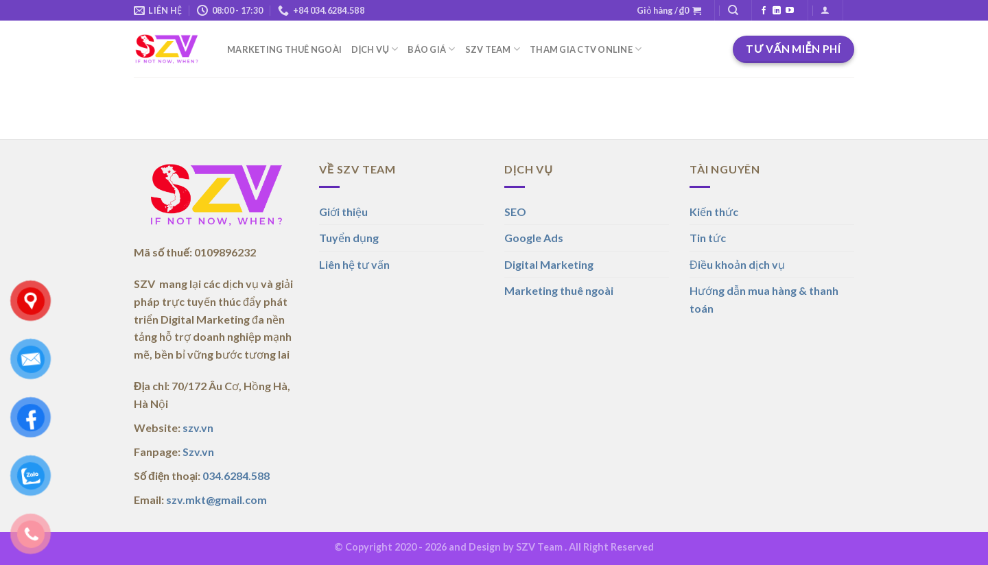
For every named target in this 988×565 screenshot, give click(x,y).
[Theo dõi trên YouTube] (790, 11)
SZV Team (539, 547)
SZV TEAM (493, 49)
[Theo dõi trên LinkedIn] (777, 11)
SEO (515, 211)
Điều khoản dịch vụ (737, 264)
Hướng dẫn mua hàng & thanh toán (764, 299)
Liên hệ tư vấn (354, 264)
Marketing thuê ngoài (558, 290)
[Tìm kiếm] (733, 10)
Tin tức (708, 237)
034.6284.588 (236, 475)
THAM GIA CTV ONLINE (586, 49)
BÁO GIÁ (431, 49)
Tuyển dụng (349, 237)
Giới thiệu (343, 211)
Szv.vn (198, 451)
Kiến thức (714, 211)
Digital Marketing (548, 264)
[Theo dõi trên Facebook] (764, 11)
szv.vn (198, 427)
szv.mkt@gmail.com (216, 499)
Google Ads (533, 237)
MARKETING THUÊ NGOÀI (284, 49)
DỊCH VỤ (374, 49)
